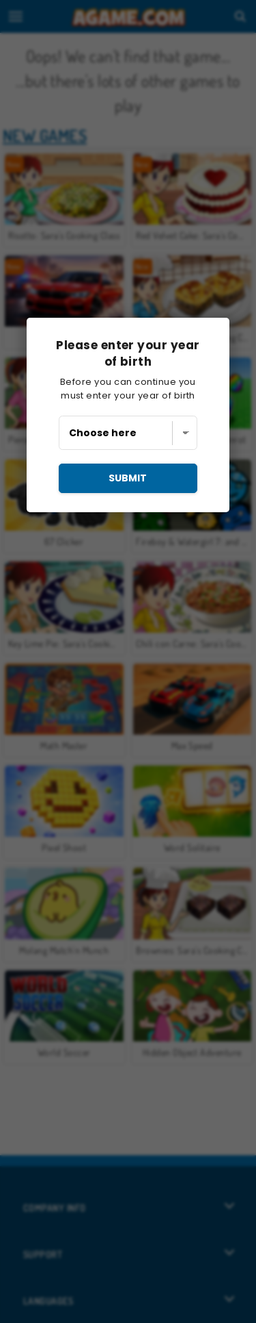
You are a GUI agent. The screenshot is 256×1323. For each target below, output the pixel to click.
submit (128, 478)
